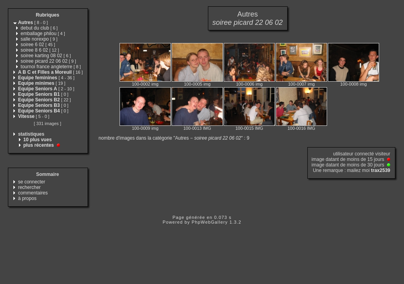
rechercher (29, 187)
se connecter (31, 182)
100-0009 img (145, 128)
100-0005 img (197, 84)
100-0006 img (249, 84)
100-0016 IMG (301, 128)
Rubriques (47, 15)
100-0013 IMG (197, 128)
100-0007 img (301, 84)
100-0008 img (353, 84)
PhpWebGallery (210, 222)
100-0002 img (145, 84)
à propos (27, 198)
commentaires (33, 193)
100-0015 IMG (249, 128)
